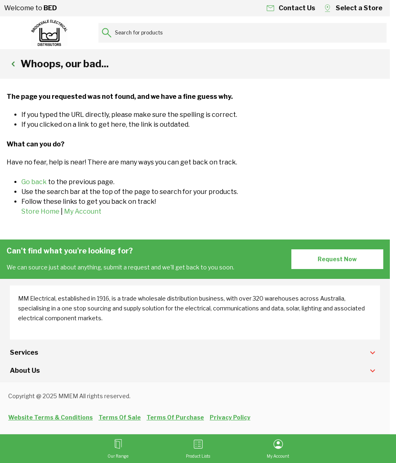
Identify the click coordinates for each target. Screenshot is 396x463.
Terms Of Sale (119, 417)
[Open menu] (118, 448)
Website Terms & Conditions (50, 417)
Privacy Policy (230, 417)
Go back (34, 182)
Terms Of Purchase (175, 417)
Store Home (40, 211)
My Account (82, 211)
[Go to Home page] (49, 33)
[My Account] (278, 448)
